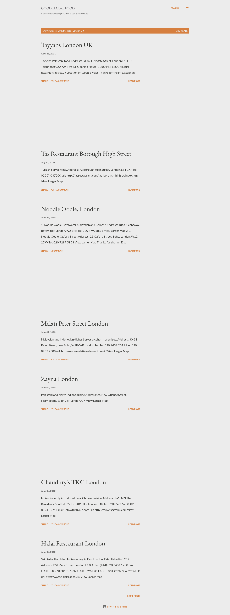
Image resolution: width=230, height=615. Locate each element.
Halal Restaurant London (73, 543)
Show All (181, 30)
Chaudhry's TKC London (73, 482)
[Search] (175, 8)
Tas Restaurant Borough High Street (86, 153)
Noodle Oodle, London (70, 209)
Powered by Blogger (115, 606)
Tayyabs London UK (67, 45)
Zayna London (59, 378)
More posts (133, 596)
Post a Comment (59, 81)
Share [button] (44, 81)
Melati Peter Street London (74, 323)
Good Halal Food (58, 8)
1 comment (56, 251)
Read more (134, 81)
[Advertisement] (90, 116)
